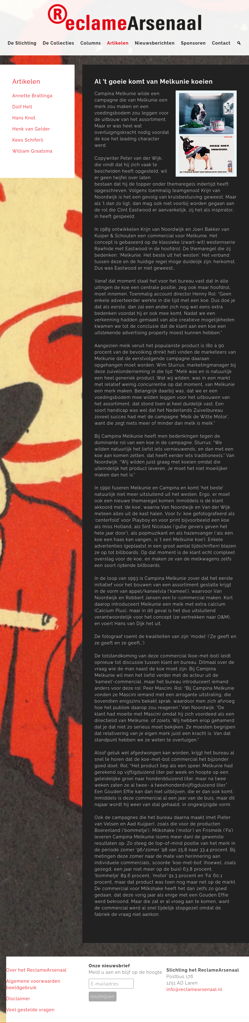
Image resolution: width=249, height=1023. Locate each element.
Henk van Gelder (31, 128)
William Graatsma (32, 151)
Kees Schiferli (27, 140)
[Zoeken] (239, 43)
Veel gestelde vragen (30, 1009)
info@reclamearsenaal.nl (194, 989)
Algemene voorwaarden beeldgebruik (33, 984)
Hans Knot (23, 117)
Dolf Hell (22, 106)
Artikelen (118, 43)
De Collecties (58, 43)
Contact (221, 43)
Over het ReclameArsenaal (36, 970)
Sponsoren (193, 43)
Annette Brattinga (32, 95)
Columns (90, 43)
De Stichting (22, 43)
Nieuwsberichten (154, 43)
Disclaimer (18, 998)
